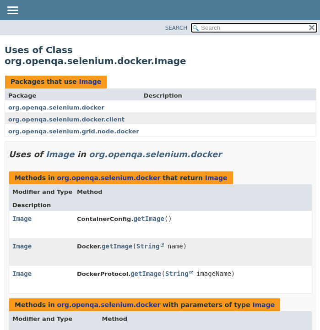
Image (90, 81)
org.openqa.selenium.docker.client (66, 119)
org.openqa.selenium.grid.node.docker (73, 131)
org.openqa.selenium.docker (56, 107)
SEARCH (176, 28)
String (148, 246)
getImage (148, 218)
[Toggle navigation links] (12, 11)
